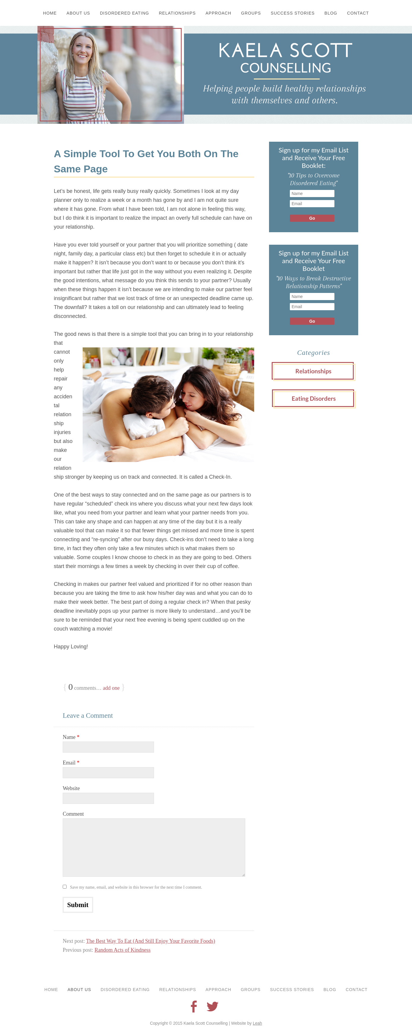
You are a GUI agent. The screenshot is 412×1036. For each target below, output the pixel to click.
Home (50, 13)
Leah (257, 1023)
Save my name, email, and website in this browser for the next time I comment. (136, 887)
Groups (251, 13)
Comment (73, 814)
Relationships (177, 13)
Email (71, 763)
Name (71, 737)
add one (111, 688)
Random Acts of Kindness (123, 950)
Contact (358, 13)
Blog (331, 13)
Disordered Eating (124, 13)
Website (71, 788)
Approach (219, 13)
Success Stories (293, 13)
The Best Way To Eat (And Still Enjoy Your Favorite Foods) (150, 941)
